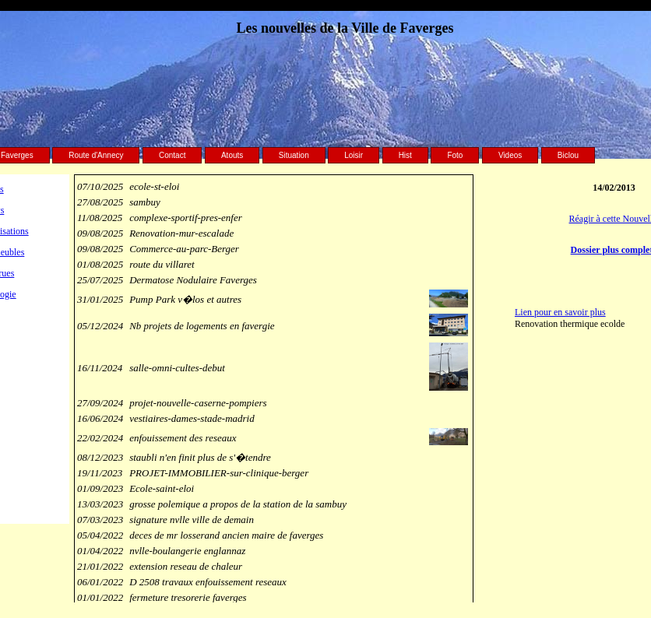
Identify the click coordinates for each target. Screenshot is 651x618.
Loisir (353, 155)
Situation (294, 155)
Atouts (232, 155)
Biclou (568, 155)
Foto (455, 155)
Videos (510, 155)
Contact (172, 155)
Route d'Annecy (96, 155)
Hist (405, 155)
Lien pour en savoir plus (560, 312)
